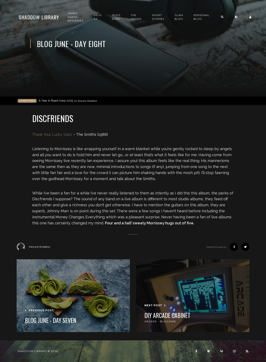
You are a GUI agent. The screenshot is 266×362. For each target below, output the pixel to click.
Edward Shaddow (33, 247)
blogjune (168, 321)
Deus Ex (98, 17)
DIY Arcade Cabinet (167, 315)
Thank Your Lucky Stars (52, 134)
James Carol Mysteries (75, 17)
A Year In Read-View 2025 (68, 101)
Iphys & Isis (116, 17)
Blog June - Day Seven (50, 320)
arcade (150, 321)
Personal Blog (201, 17)
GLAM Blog (179, 17)
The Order (136, 17)
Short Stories (158, 17)
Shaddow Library (39, 17)
